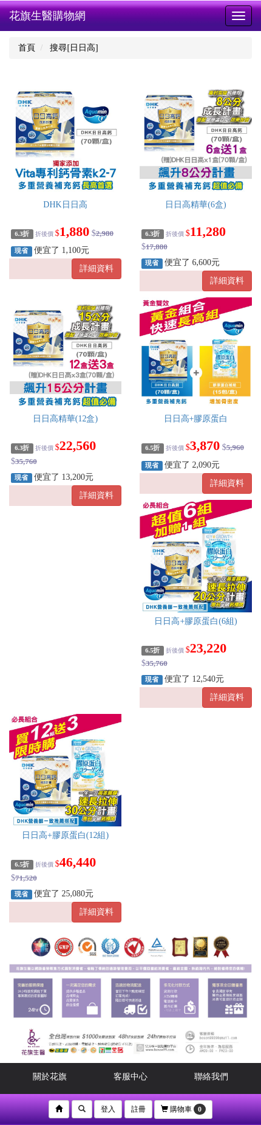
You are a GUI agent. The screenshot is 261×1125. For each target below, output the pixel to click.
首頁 (26, 47)
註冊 (138, 1109)
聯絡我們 (211, 1076)
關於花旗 (50, 1076)
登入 (108, 1109)
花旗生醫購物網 (47, 16)
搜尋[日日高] (74, 47)
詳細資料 (97, 268)
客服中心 (130, 1076)
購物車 (183, 1109)
